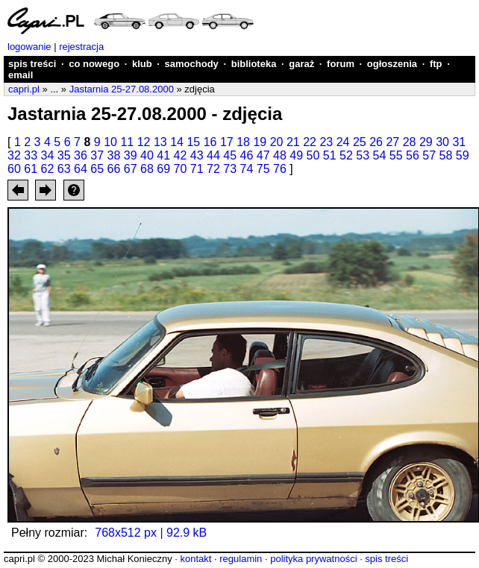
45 (230, 155)
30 (442, 142)
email (20, 75)
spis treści (32, 63)
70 (180, 168)
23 (326, 142)
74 (247, 168)
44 (213, 155)
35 (64, 155)
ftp (436, 63)
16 (210, 142)
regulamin (240, 558)
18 (243, 142)
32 (14, 155)
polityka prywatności (313, 558)
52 (346, 155)
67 (130, 168)
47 (263, 155)
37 (97, 155)
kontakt (195, 558)
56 (412, 155)
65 (97, 168)
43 (197, 155)
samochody (192, 63)
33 (30, 155)
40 (147, 155)
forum (340, 63)
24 (343, 142)
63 (64, 168)
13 (160, 142)
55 (396, 155)
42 (180, 155)
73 (230, 168)
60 (14, 168)
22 (309, 142)
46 (247, 155)
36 (80, 155)
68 (147, 168)
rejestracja (81, 46)
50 (313, 155)
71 (197, 168)
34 (47, 155)
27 (392, 142)
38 (114, 155)
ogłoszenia (392, 63)
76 (280, 168)
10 (110, 142)
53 (362, 155)
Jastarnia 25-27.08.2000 (121, 89)
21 (293, 142)
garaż (301, 63)
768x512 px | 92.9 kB (151, 532)
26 (376, 142)
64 (80, 168)
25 (359, 142)
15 (193, 142)
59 (462, 155)
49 (296, 155)
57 (429, 155)
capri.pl (24, 89)
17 (227, 142)
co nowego (94, 63)
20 (277, 142)
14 (177, 142)
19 (259, 142)
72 (213, 168)
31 (459, 142)
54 (379, 155)
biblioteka (254, 63)
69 (163, 168)
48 (280, 155)
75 (263, 168)
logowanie (29, 46)
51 (329, 155)
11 (127, 142)
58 (446, 155)
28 (409, 142)
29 (426, 142)
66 (114, 168)
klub (142, 63)
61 (30, 168)
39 (130, 155)
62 (47, 168)
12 (144, 142)
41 (163, 155)
